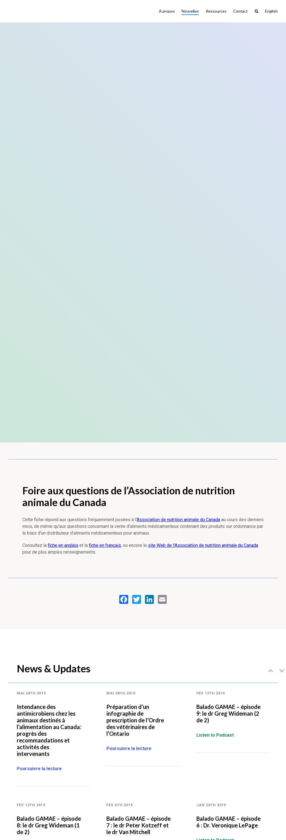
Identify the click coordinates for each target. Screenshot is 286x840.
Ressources (216, 11)
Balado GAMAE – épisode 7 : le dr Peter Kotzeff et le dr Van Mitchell (138, 825)
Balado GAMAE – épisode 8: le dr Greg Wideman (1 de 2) (49, 825)
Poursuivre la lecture (39, 768)
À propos (167, 11)
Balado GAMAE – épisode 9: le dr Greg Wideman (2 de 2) (228, 713)
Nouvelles (190, 11)
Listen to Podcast (215, 735)
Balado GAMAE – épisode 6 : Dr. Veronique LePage (228, 822)
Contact (240, 11)
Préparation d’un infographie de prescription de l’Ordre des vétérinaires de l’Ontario (135, 720)
